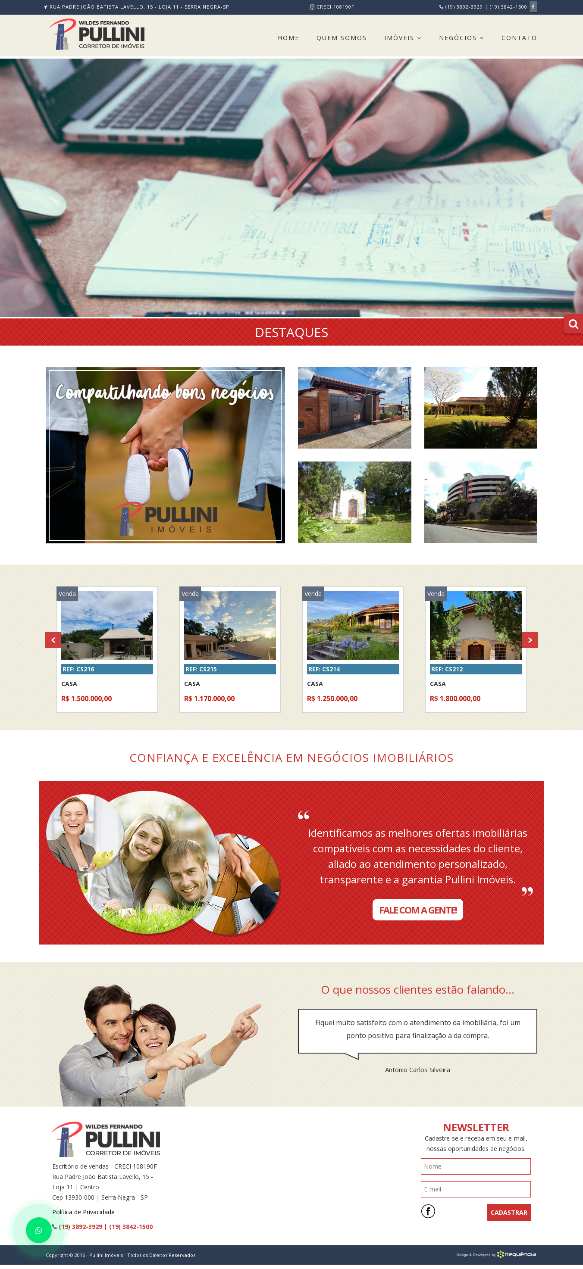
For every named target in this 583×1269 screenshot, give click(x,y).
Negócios (461, 38)
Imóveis (403, 38)
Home (288, 38)
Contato (519, 38)
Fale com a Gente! (418, 909)
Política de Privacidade (83, 1212)
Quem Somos (342, 38)
